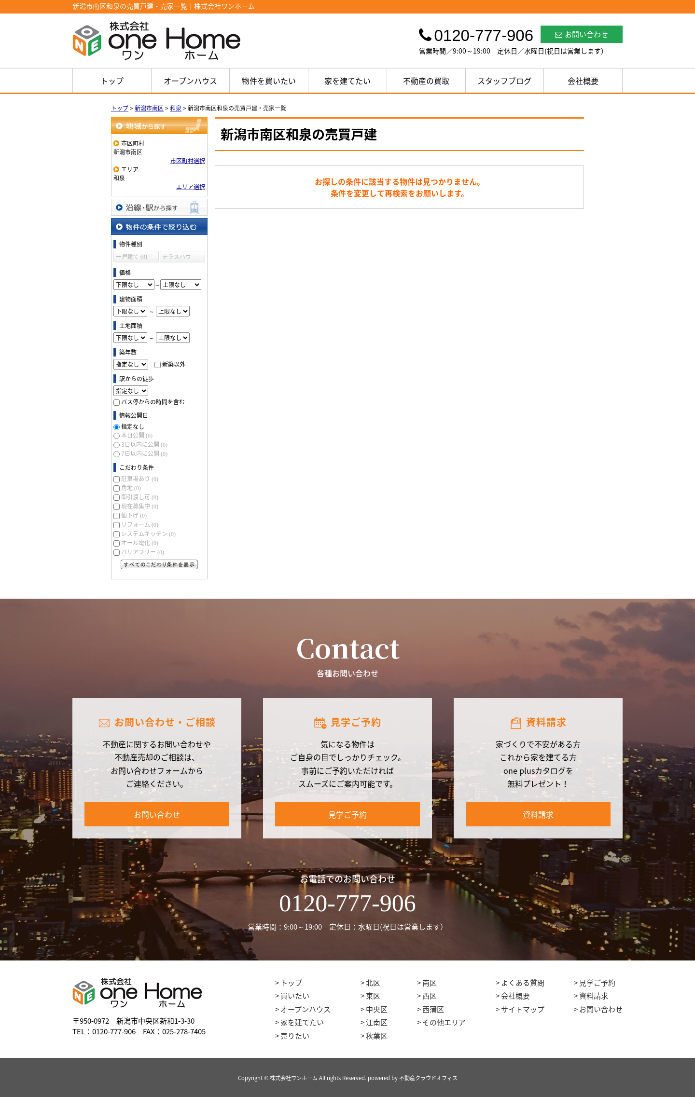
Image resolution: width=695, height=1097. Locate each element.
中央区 (377, 1009)
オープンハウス (190, 80)
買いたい (294, 995)
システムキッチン (148, 533)
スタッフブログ (504, 80)
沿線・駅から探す (159, 207)
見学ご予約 (347, 814)
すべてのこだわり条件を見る (159, 564)
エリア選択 (190, 186)
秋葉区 (377, 1035)
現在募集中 (139, 506)
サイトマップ (522, 1009)
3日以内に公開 (144, 444)
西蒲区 (433, 1009)
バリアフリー (142, 552)
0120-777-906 (347, 903)
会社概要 (583, 80)
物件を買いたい (269, 80)
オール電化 (139, 542)
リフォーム (139, 524)
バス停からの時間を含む (153, 402)
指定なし (132, 426)
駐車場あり (139, 478)
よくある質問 (522, 982)
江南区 (377, 1022)
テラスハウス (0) (176, 257)
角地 (131, 487)
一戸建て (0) (131, 256)
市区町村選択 (187, 160)
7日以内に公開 (144, 453)
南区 (429, 982)
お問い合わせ (581, 34)
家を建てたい (347, 80)
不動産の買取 (426, 80)
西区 (429, 995)
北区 (373, 982)
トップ (112, 80)
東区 (373, 995)
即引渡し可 (139, 497)
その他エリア (444, 1022)
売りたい (294, 1035)
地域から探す (159, 125)
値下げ (134, 515)
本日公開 (137, 435)
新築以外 (173, 364)
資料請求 (538, 814)
